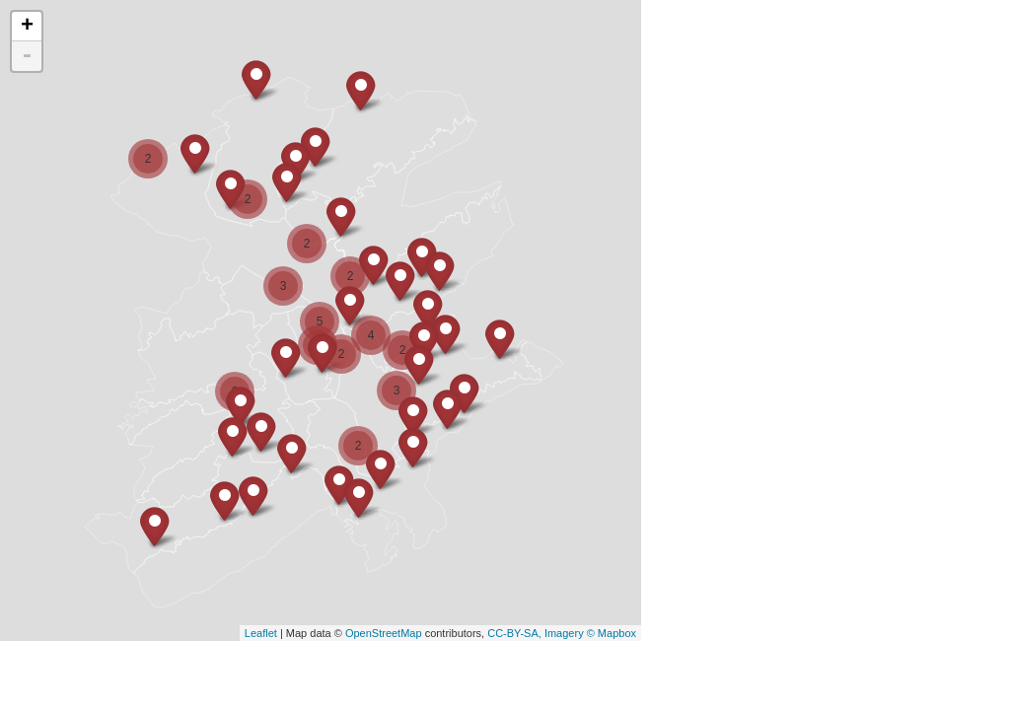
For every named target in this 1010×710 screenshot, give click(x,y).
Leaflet (261, 633)
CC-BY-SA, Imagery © (542, 633)
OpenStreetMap (383, 633)
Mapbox (617, 633)
